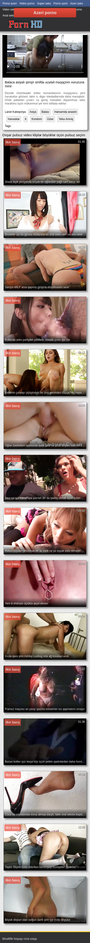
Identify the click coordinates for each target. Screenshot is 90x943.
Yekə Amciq (66, 119)
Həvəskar (14, 119)
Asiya (33, 112)
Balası (45, 112)
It (26, 119)
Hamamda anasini (65, 112)
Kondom (37, 119)
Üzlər (50, 119)
